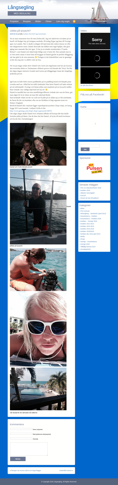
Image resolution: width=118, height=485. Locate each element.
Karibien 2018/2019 (87, 231)
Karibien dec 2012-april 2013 (90, 234)
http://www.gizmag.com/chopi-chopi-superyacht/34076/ (31, 111)
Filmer (49, 21)
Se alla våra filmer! (87, 85)
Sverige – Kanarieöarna (89, 241)
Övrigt (83, 239)
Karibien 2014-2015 (29, 34)
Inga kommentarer (40, 34)
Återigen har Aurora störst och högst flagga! (26, 470)
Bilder (38, 21)
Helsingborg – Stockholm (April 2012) (93, 213)
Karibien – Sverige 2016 (89, 221)
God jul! (83, 195)
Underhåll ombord (65, 470)
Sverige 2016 (85, 244)
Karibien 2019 (85, 190)
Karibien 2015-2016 (87, 229)
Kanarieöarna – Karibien (89, 216)
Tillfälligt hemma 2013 (88, 247)
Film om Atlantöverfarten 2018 (91, 188)
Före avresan (85, 211)
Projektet (14, 21)
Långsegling (21, 7)
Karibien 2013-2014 (87, 224)
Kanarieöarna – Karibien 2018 (91, 219)
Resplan (27, 21)
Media (83, 236)
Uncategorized (85, 249)
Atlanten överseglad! (88, 193)
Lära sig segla (62, 21)
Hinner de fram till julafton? (90, 198)
